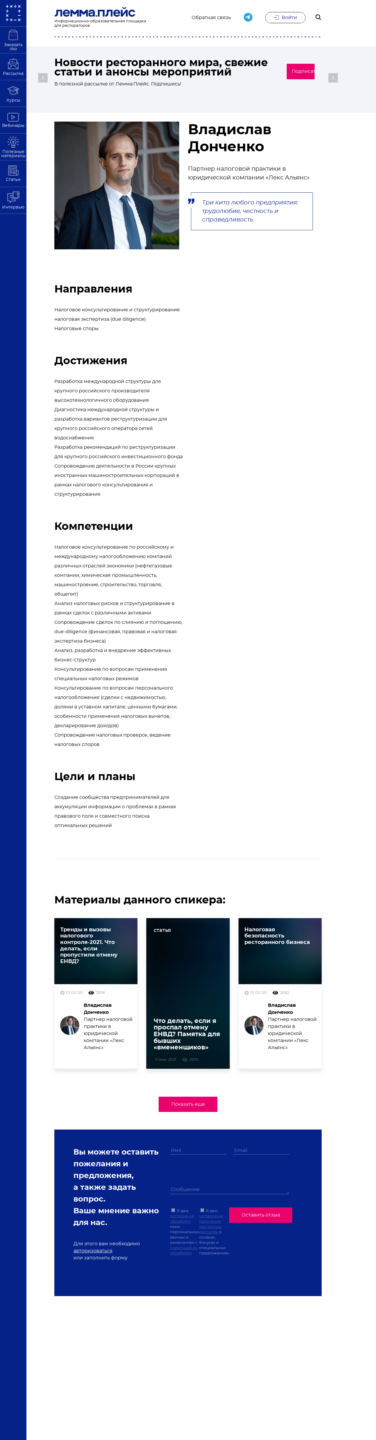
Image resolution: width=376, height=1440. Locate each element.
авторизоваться (93, 1252)
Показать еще (188, 1106)
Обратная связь (211, 18)
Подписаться (294, 76)
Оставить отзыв (260, 1216)
